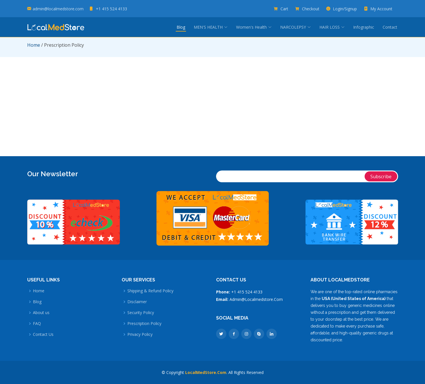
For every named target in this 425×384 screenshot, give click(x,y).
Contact (390, 27)
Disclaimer (137, 302)
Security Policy (140, 313)
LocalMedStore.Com (205, 372)
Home (33, 45)
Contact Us (43, 334)
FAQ (37, 324)
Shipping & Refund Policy (150, 291)
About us (41, 313)
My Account (382, 8)
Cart (284, 8)
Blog (181, 27)
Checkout (311, 8)
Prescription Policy (144, 324)
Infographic (363, 27)
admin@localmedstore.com (58, 8)
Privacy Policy (140, 334)
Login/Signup (345, 8)
